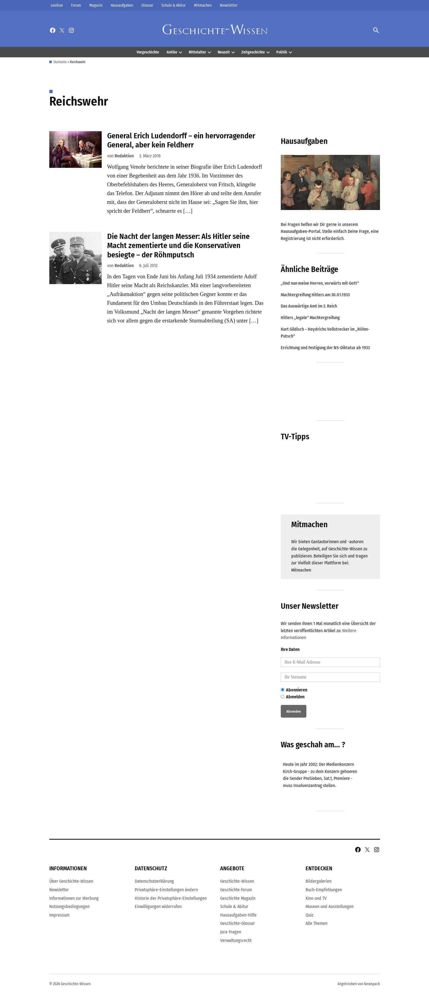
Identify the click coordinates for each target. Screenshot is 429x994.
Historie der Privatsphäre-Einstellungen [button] (171, 898)
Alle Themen (316, 923)
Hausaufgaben (122, 5)
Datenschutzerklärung (154, 881)
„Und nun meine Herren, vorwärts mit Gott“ (320, 283)
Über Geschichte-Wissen (71, 881)
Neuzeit (224, 52)
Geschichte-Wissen (237, 881)
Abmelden (292, 696)
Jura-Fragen (230, 931)
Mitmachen (203, 5)
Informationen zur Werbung (74, 898)
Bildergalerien (318, 881)
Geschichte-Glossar (237, 923)
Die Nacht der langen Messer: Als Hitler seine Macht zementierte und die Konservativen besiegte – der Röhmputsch (178, 245)
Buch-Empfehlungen (324, 889)
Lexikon (57, 5)
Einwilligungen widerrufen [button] (158, 906)
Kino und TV (316, 898)
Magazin (95, 5)
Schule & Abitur (173, 5)
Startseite (60, 62)
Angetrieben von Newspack (359, 984)
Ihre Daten (290, 649)
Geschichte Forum (236, 889)
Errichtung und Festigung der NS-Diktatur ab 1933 (325, 347)
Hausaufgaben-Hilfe (238, 915)
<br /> (322, 779)
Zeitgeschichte (253, 52)
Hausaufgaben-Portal (300, 231)
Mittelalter (197, 52)
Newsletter (229, 5)
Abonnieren (294, 690)
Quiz (309, 915)
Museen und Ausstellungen (330, 906)
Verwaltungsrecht (236, 940)
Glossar (147, 5)
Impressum (59, 915)
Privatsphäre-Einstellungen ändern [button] (166, 889)
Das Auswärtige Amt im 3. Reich (309, 306)
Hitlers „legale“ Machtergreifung (310, 317)
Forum (76, 5)
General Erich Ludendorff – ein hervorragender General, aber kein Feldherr (181, 140)
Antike (172, 52)
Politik (281, 52)
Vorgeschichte (148, 52)
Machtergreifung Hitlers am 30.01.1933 (315, 294)
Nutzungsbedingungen (69, 906)
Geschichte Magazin (237, 898)
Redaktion (124, 155)
